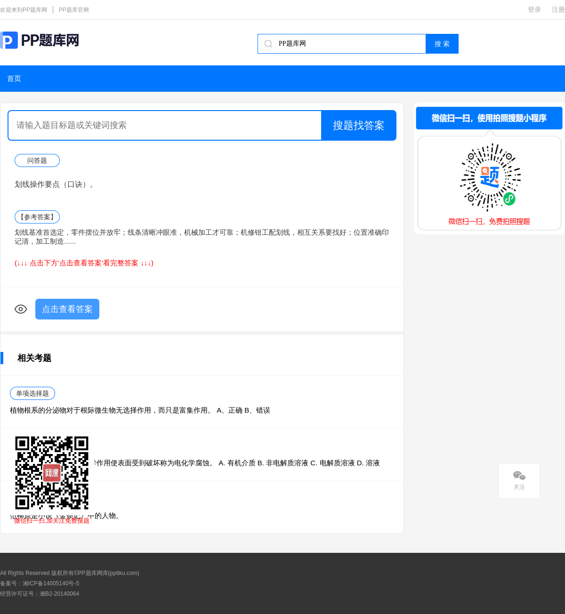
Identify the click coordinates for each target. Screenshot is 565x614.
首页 (14, 78)
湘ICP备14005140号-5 (51, 583)
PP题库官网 (74, 10)
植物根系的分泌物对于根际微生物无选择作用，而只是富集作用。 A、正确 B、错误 (140, 410)
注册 (558, 9)
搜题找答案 (359, 125)
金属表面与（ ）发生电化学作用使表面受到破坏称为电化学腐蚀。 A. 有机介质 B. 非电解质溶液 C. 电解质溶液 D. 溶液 (195, 463)
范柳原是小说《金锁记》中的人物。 (66, 515)
